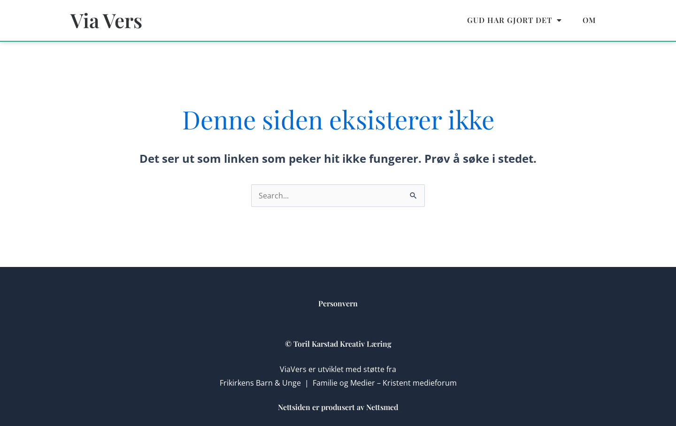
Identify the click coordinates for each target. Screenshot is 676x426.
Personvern (338, 303)
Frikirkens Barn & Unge (260, 383)
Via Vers (106, 20)
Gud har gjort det (514, 20)
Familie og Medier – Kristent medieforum (385, 383)
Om (589, 20)
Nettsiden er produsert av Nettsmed (338, 407)
